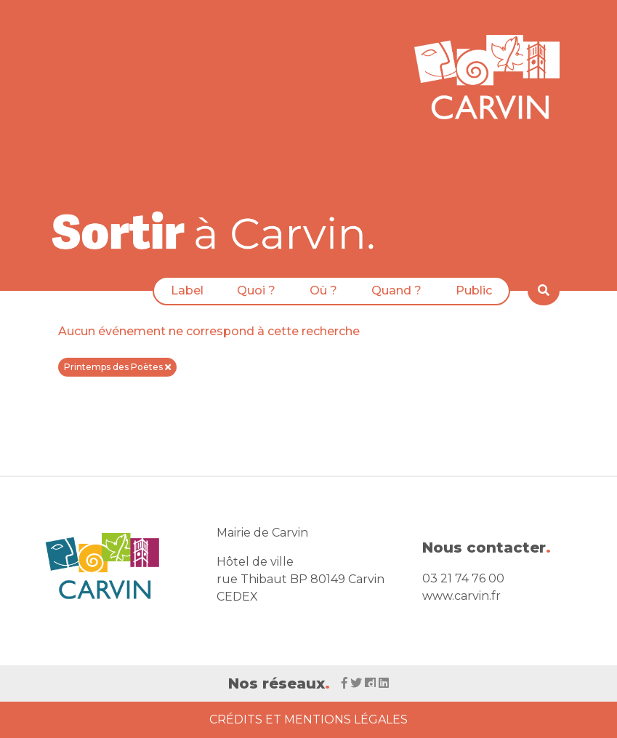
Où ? (323, 290)
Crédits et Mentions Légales (308, 719)
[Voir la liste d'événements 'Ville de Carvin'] (218, 230)
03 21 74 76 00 (463, 578)
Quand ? (396, 290)
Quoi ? (256, 290)
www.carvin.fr (461, 596)
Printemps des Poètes (117, 366)
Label (187, 290)
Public (474, 290)
